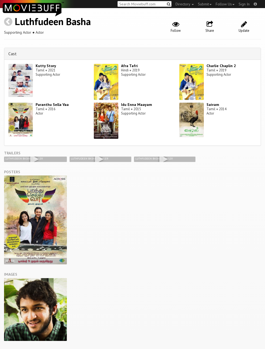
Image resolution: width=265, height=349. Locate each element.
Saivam (213, 104)
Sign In (244, 4)
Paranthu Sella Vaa (52, 104)
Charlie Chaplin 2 (221, 65)
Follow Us (225, 4)
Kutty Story (46, 65)
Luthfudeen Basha (53, 21)
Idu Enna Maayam (136, 104)
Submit (205, 4)
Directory (184, 4)
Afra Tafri (129, 65)
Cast (12, 53)
